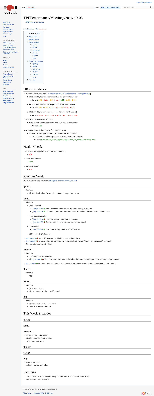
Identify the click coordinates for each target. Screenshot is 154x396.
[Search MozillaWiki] (136, 7)
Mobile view (49, 393)
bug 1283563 (31, 241)
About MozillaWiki (38, 393)
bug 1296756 (38, 222)
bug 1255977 (39, 209)
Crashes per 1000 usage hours (77, 94)
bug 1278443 (36, 259)
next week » (43, 29)
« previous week (28, 29)
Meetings (41, 22)
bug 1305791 (31, 238)
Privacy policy (27, 393)
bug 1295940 (38, 229)
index (36, 29)
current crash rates (55, 94)
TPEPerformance (31, 22)
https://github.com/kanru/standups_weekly (62, 181)
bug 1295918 (38, 219)
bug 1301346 (38, 211)
